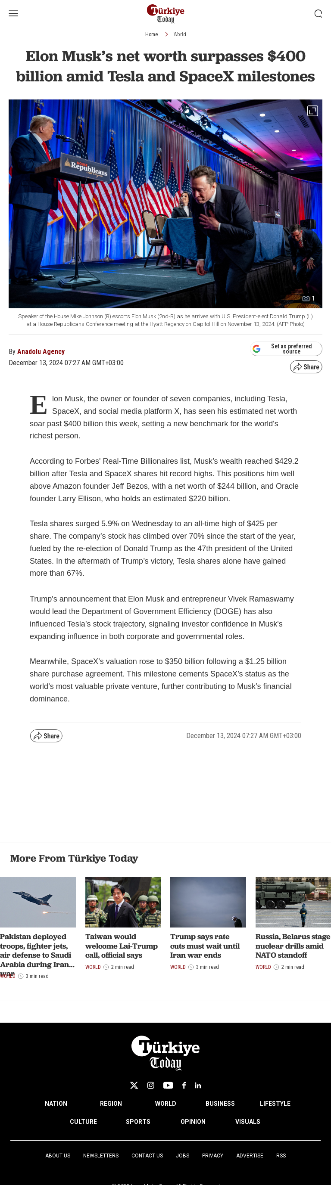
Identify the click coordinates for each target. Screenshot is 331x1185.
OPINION (193, 1122)
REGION (111, 1103)
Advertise (249, 1156)
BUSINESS (220, 1103)
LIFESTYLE (275, 1103)
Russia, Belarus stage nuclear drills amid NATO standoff (293, 945)
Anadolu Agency (41, 351)
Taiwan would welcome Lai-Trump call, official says (121, 945)
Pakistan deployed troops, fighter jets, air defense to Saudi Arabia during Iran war (35, 954)
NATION (56, 1103)
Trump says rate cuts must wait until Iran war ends (205, 945)
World (180, 34)
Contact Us (147, 1156)
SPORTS (138, 1122)
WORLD (165, 1103)
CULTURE (83, 1122)
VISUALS (247, 1121)
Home (151, 34)
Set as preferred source (282, 349)
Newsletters (101, 1156)
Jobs (182, 1156)
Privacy (212, 1156)
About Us (57, 1156)
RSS (281, 1156)
